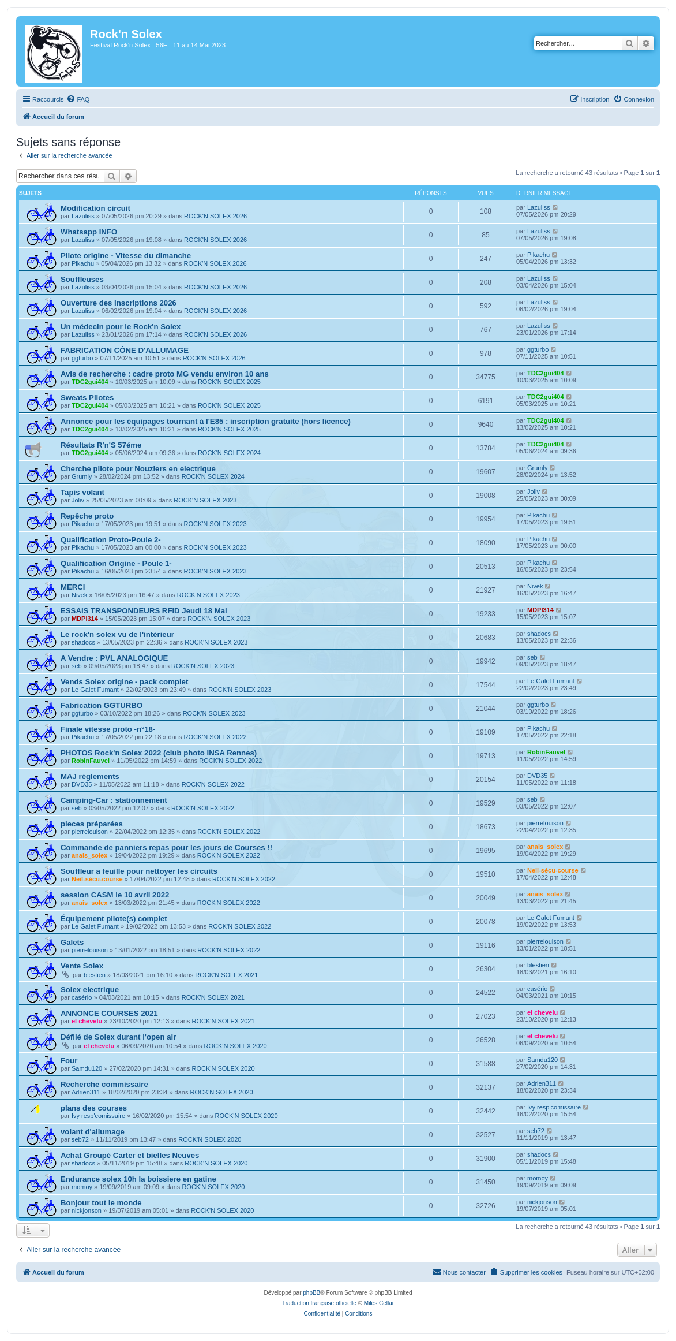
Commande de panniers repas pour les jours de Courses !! (166, 847)
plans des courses (94, 1108)
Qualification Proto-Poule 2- (111, 539)
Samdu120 (87, 1068)
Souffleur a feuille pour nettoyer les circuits (139, 871)
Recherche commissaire (104, 1084)
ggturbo (82, 358)
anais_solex (89, 855)
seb (77, 665)
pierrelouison (90, 831)
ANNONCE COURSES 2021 (109, 1013)
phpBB (311, 1293)
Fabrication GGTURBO (101, 705)
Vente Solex (82, 966)
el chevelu (87, 1021)
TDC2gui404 (90, 381)
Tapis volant (82, 492)
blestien (95, 974)
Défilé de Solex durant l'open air (118, 1037)
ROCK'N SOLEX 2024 (229, 452)
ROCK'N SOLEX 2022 (214, 736)
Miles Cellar (379, 1303)
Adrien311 (86, 1092)
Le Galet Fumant (95, 689)
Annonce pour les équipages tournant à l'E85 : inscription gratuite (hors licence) (206, 421)
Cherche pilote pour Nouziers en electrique (138, 468)
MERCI (73, 587)
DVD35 (82, 784)
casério (82, 997)
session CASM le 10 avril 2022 (115, 895)
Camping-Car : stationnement (114, 800)
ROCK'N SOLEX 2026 (215, 216)
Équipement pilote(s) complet (114, 918)
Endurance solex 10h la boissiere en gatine (138, 1179)
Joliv (78, 500)
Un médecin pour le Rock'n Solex (121, 326)
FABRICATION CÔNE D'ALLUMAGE (125, 350)
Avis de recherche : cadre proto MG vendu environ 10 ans (165, 374)
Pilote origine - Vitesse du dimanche (126, 255)
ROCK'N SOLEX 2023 (205, 500)
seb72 (80, 1139)
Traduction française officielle (319, 1303)
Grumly (82, 476)
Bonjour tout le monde (101, 1202)
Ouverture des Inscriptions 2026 (118, 303)
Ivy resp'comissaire (98, 1115)
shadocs (83, 642)
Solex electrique (90, 989)
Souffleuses (82, 279)
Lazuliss (83, 216)
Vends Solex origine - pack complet (124, 681)
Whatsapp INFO (89, 232)
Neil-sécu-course (97, 879)
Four (69, 1060)
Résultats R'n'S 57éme (101, 445)
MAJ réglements (90, 776)
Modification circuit (95, 208)
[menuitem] (77, 99)
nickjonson (87, 1210)
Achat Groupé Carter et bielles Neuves (130, 1155)
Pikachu (83, 263)
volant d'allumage (93, 1131)
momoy (82, 1186)
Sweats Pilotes (87, 397)
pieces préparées (92, 824)
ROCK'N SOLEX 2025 (229, 381)
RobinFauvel (91, 760)
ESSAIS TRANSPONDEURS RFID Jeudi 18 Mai (144, 610)
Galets (72, 942)
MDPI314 (85, 618)
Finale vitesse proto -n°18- (108, 729)
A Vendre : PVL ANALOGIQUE (114, 658)
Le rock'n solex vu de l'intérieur (117, 634)
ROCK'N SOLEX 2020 (235, 1045)
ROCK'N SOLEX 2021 (226, 974)
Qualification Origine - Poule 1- (116, 563)
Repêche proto (87, 516)
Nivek (80, 594)
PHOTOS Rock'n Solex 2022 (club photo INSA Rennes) (159, 752)
